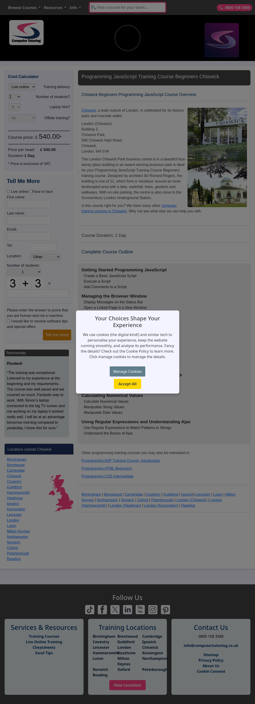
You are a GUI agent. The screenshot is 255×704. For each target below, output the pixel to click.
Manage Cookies (127, 371)
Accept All (127, 383)
